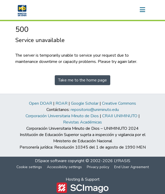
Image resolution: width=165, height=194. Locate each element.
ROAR (62, 103)
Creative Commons (119, 103)
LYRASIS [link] (122, 161)
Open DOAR (40, 103)
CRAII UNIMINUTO (119, 116)
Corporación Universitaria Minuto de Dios (62, 116)
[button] (21, 10)
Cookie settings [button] (29, 166)
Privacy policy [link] (98, 166)
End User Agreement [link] (131, 166)
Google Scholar (85, 103)
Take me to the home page (82, 80)
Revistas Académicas (82, 122)
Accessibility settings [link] (64, 166)
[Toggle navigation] (142, 10)
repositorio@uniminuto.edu (95, 110)
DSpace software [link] (51, 161)
